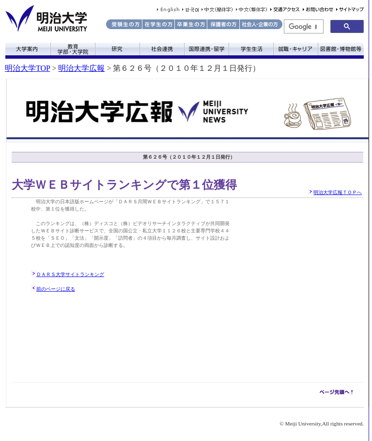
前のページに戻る (55, 289)
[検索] (303, 26)
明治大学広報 (81, 68)
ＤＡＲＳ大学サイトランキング (70, 274)
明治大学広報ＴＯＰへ (337, 192)
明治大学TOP (27, 68)
